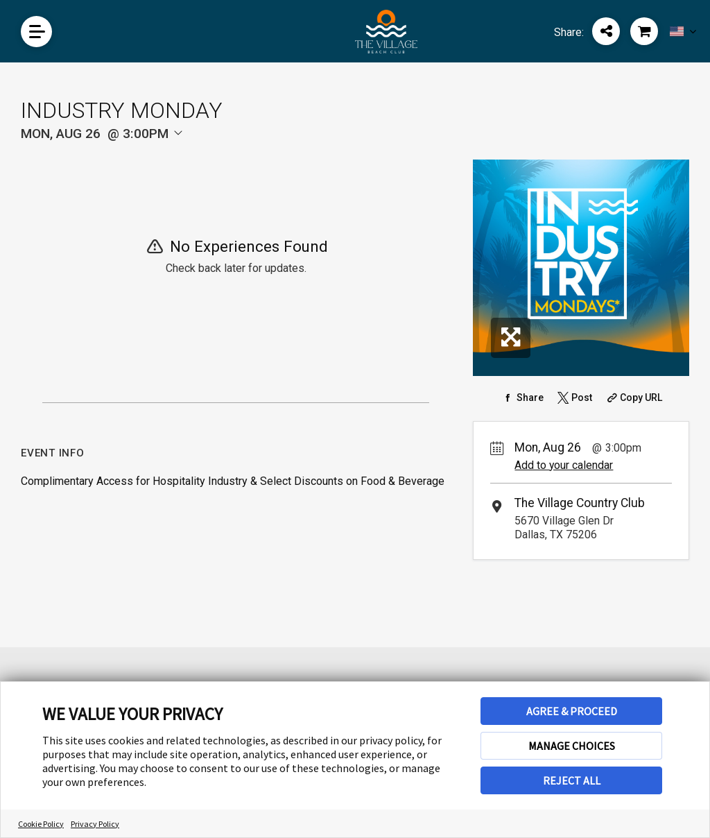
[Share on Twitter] (573, 397)
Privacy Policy (95, 824)
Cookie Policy (41, 824)
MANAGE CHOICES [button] (571, 746)
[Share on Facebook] (522, 397)
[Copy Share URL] (633, 397)
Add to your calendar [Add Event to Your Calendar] (563, 465)
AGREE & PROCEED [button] (571, 711)
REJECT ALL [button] (571, 780)
